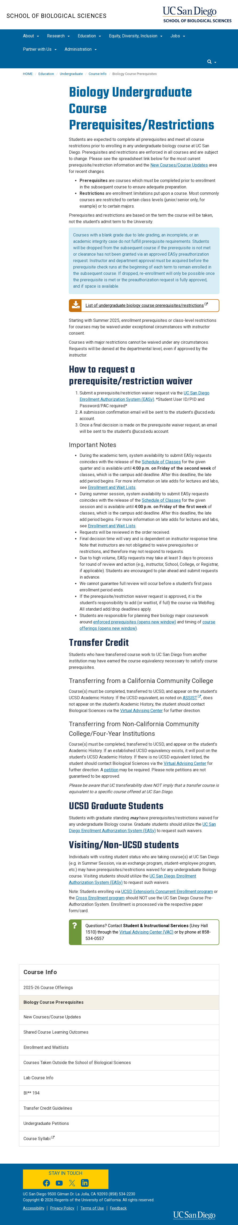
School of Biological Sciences (56, 16)
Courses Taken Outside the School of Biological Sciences (77, 1062)
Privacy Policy (62, 1208)
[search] (211, 62)
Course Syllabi (39, 1138)
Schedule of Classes (161, 461)
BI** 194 (32, 1093)
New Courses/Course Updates (179, 165)
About (31, 35)
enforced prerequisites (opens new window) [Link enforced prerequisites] (134, 622)
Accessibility (33, 1208)
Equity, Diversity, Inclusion (135, 35)
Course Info (98, 74)
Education (89, 35)
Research (58, 35)
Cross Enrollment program (100, 897)
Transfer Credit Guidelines (48, 1108)
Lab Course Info (38, 1077)
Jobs (177, 35)
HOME (28, 74)
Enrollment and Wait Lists (111, 487)
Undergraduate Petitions (46, 1123)
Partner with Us (40, 49)
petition (111, 769)
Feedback (118, 1208)
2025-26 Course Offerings (48, 987)
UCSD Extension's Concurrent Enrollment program (167, 891)
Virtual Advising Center (141, 710)
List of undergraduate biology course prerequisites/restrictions (138, 305)
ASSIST (192, 697)
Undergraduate (71, 74)
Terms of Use (92, 1208)
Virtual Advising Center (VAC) (146, 932)
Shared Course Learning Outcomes (56, 1032)
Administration (81, 49)
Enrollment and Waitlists (46, 1047)
